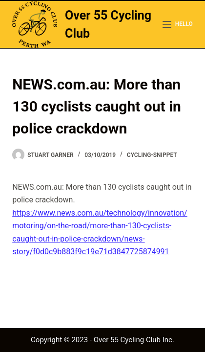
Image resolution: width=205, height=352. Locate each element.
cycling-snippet (152, 155)
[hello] (178, 24)
